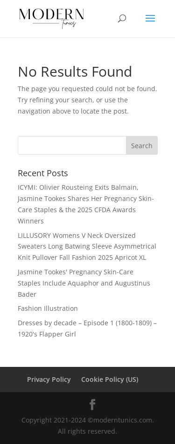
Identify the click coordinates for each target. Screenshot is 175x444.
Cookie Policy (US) (109, 379)
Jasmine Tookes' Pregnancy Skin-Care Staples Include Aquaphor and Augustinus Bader (84, 283)
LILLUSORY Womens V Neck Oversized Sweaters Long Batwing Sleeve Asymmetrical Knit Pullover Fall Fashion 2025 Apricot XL (87, 246)
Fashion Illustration (48, 308)
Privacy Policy (49, 379)
